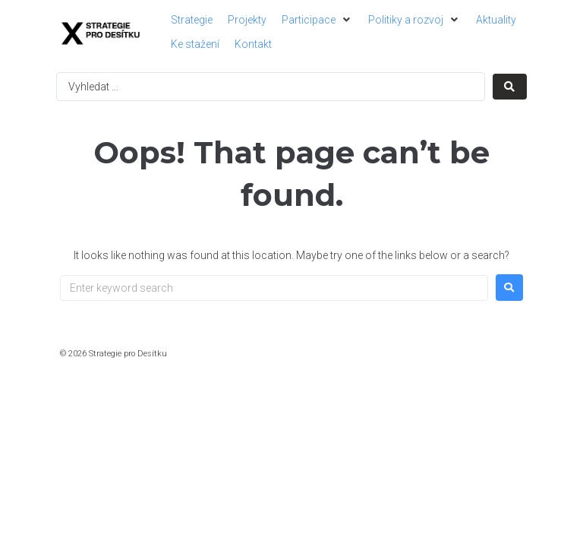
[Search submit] (510, 87)
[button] (317, 20)
